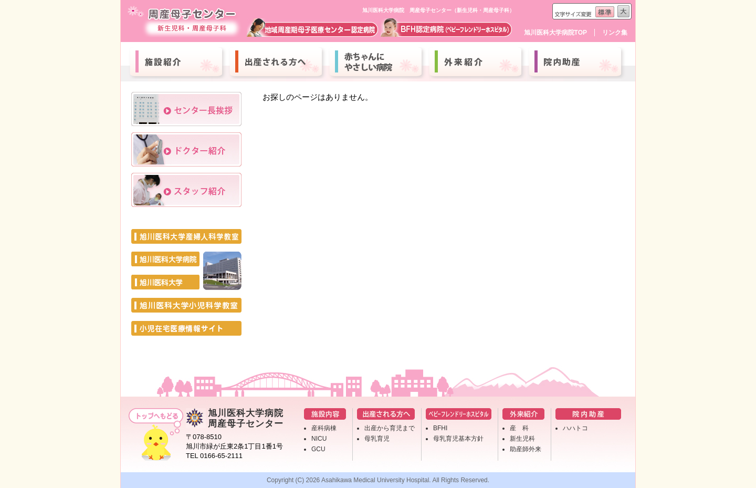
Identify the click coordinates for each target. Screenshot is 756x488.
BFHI (440, 428)
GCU (318, 449)
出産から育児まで (389, 428)
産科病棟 (324, 428)
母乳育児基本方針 (458, 438)
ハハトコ (575, 428)
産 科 (519, 428)
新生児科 (522, 438)
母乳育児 (377, 438)
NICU (319, 438)
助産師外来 (525, 449)
